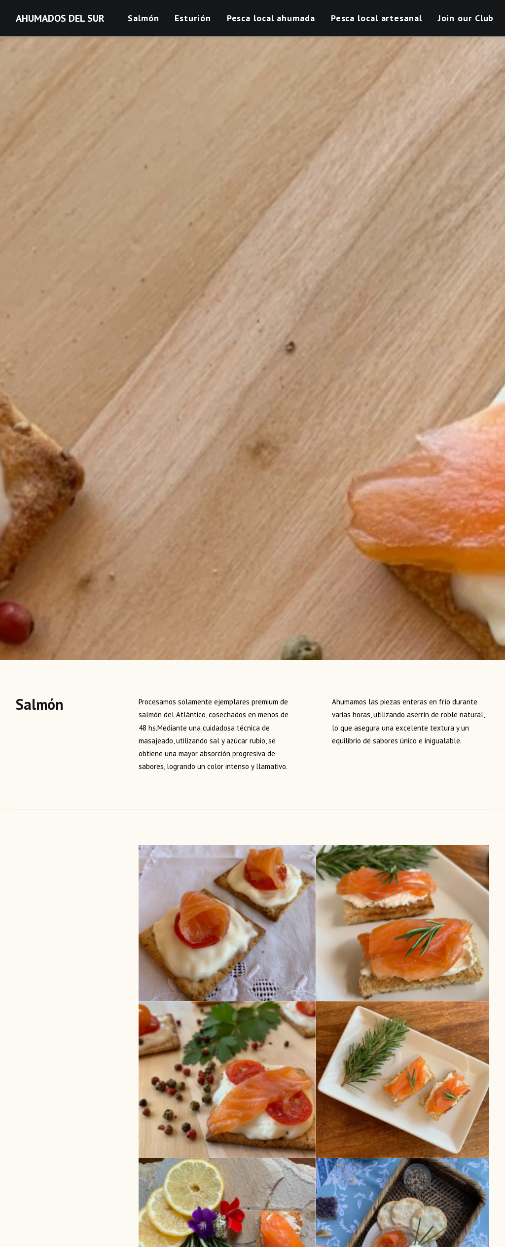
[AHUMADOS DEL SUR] (60, 18)
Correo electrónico (211, 1082)
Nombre (31, 1082)
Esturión (193, 18)
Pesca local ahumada (271, 18)
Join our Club (466, 18)
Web (347, 1082)
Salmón (143, 18)
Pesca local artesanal (376, 18)
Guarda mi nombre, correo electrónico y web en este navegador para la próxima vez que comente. (167, 1134)
